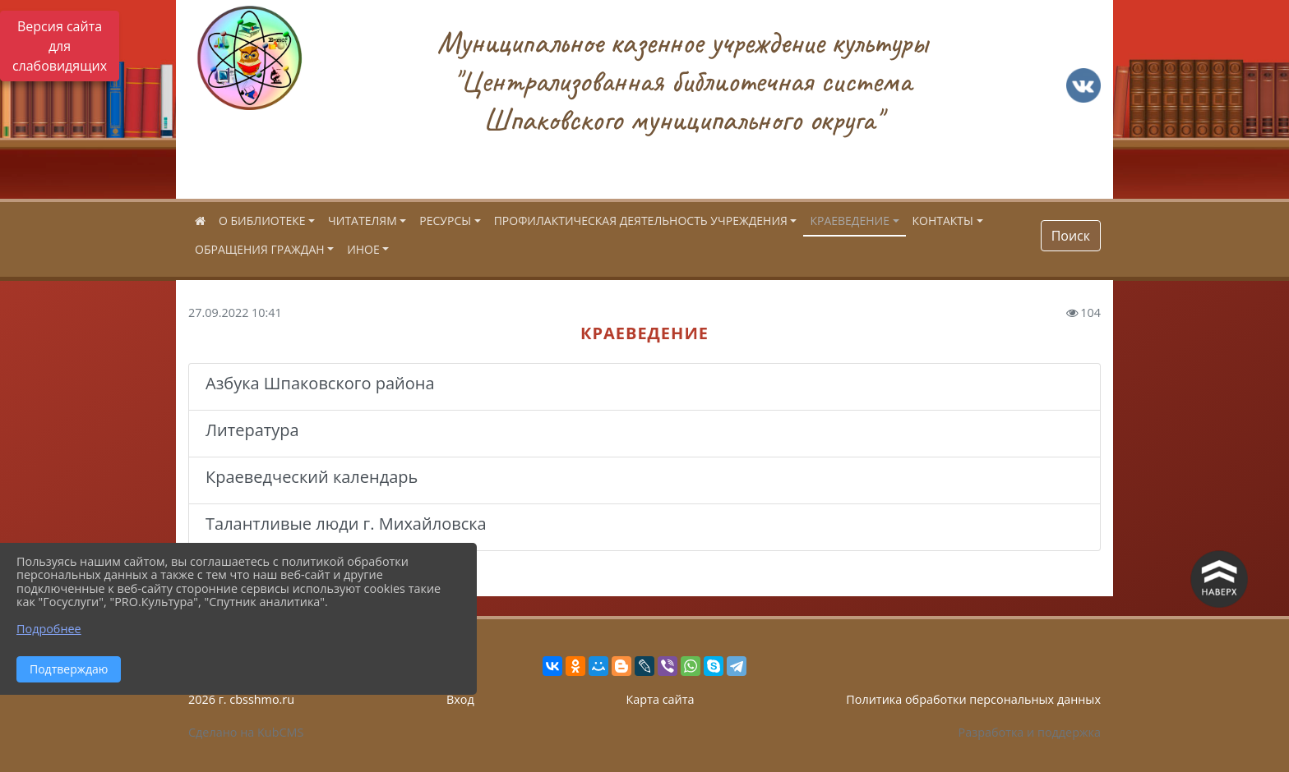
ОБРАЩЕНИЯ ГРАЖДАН (260, 249)
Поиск (1070, 236)
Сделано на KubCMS (245, 732)
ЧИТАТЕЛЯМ (362, 220)
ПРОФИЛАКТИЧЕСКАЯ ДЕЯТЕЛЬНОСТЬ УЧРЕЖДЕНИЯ (641, 220)
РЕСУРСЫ (445, 220)
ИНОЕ (363, 249)
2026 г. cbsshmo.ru (241, 699)
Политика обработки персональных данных (973, 699)
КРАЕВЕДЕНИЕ (849, 220)
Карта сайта (660, 699)
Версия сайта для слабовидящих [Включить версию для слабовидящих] (59, 46)
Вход (460, 699)
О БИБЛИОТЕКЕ (262, 220)
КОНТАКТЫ (942, 220)
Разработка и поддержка (1030, 732)
